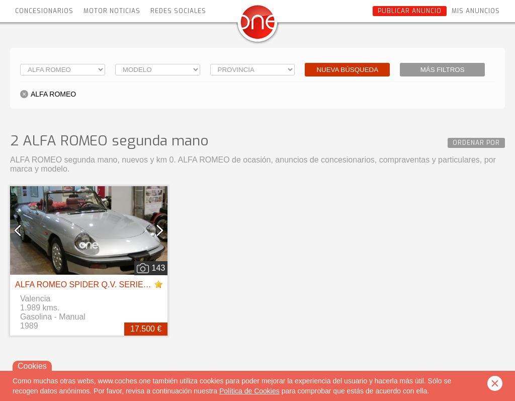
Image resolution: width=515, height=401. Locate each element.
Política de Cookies (249, 391)
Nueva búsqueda (347, 69)
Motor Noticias (111, 11)
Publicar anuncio (410, 11)
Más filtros (442, 69)
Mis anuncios (476, 11)
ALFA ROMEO (53, 94)
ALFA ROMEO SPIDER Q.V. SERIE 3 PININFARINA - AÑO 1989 (130, 284)
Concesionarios (44, 11)
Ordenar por (476, 143)
